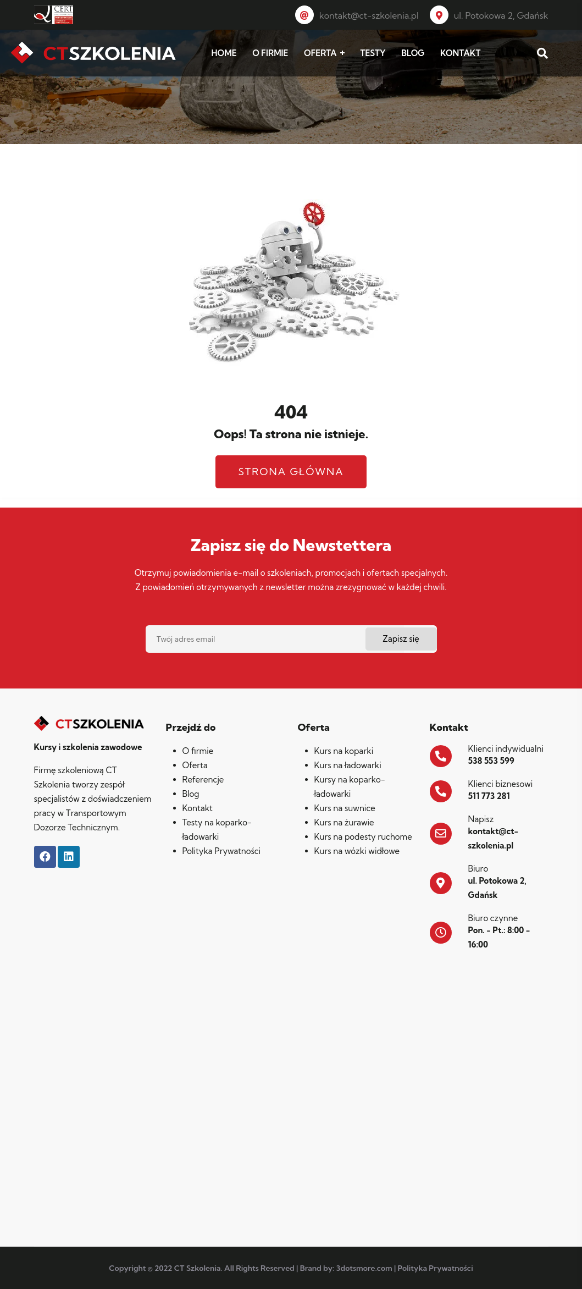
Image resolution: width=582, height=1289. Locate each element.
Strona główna (290, 471)
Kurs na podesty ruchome (363, 836)
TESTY (372, 53)
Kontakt (197, 808)
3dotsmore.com (364, 1268)
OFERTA (320, 53)
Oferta (195, 765)
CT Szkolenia (197, 1268)
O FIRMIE (270, 53)
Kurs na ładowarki (347, 765)
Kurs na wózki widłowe (357, 851)
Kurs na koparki (344, 751)
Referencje (203, 779)
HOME (224, 53)
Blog (190, 794)
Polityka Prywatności (221, 851)
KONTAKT (460, 53)
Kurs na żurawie (344, 822)
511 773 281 (489, 796)
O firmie (198, 751)
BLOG (412, 53)
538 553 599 (491, 761)
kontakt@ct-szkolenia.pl (357, 15)
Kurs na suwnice (344, 808)
